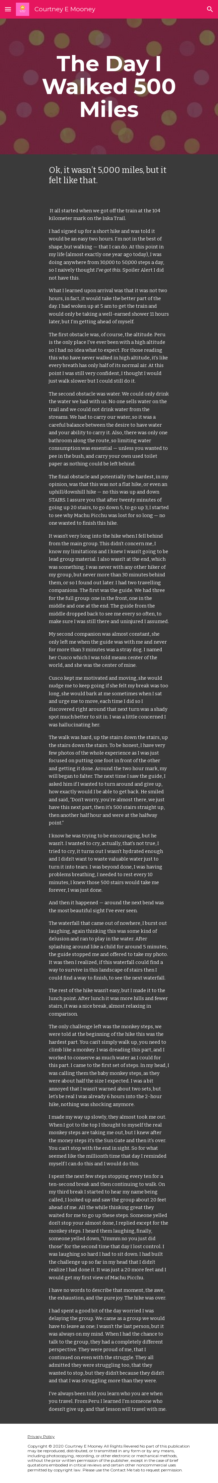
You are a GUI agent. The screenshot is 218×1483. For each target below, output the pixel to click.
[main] (109, 86)
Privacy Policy (41, 1436)
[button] (8, 9)
